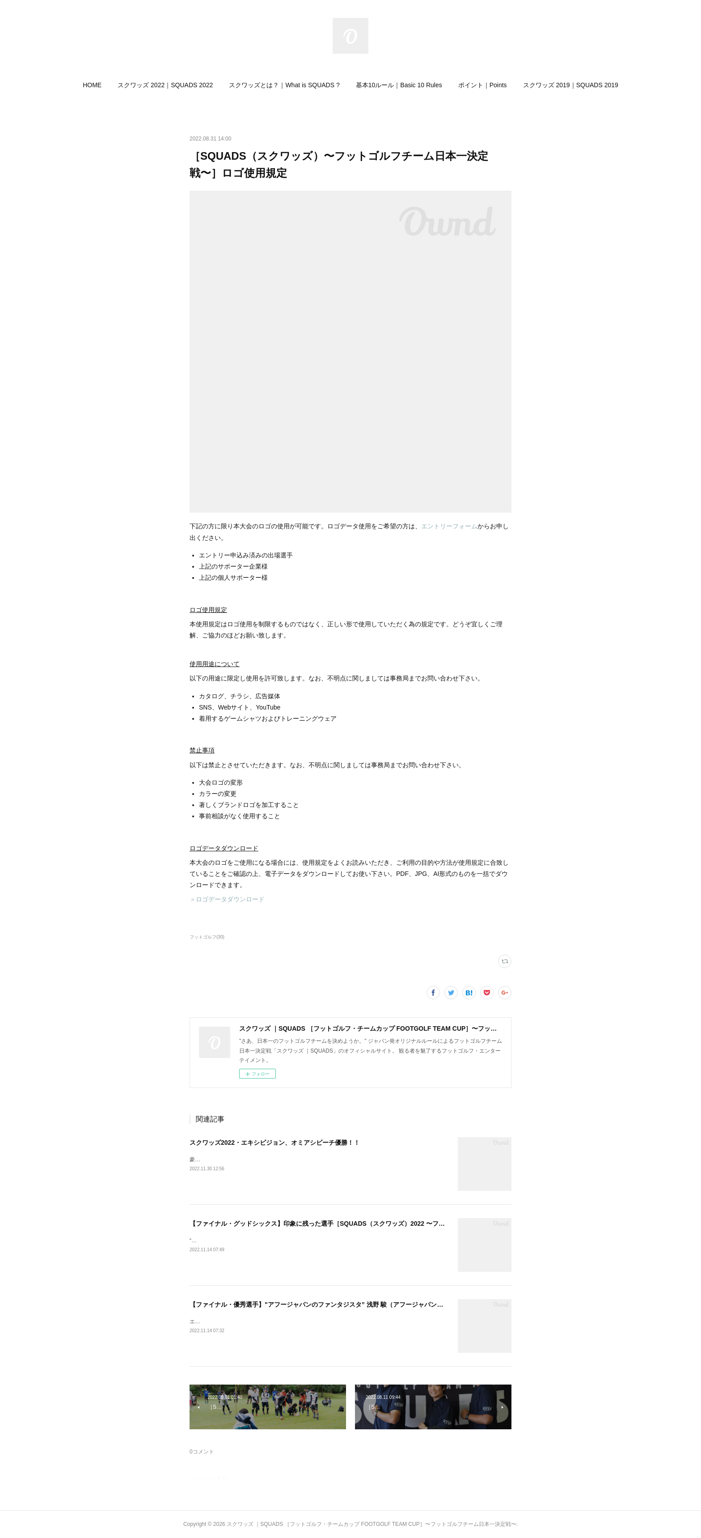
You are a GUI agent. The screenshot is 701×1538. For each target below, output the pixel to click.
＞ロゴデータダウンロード (227, 899)
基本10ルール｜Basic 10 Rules (399, 85)
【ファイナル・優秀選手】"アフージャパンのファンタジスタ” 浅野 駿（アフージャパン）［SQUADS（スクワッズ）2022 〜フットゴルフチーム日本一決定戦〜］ (419, 1304)
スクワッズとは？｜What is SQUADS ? (284, 85)
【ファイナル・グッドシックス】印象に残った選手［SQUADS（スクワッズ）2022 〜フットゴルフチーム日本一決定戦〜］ (364, 1223)
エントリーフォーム (449, 526)
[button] (92, 85)
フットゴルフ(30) (207, 937)
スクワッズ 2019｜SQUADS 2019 (570, 85)
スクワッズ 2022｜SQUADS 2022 (165, 85)
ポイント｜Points (482, 85)
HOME (92, 85)
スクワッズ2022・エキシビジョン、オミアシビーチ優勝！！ (275, 1142)
